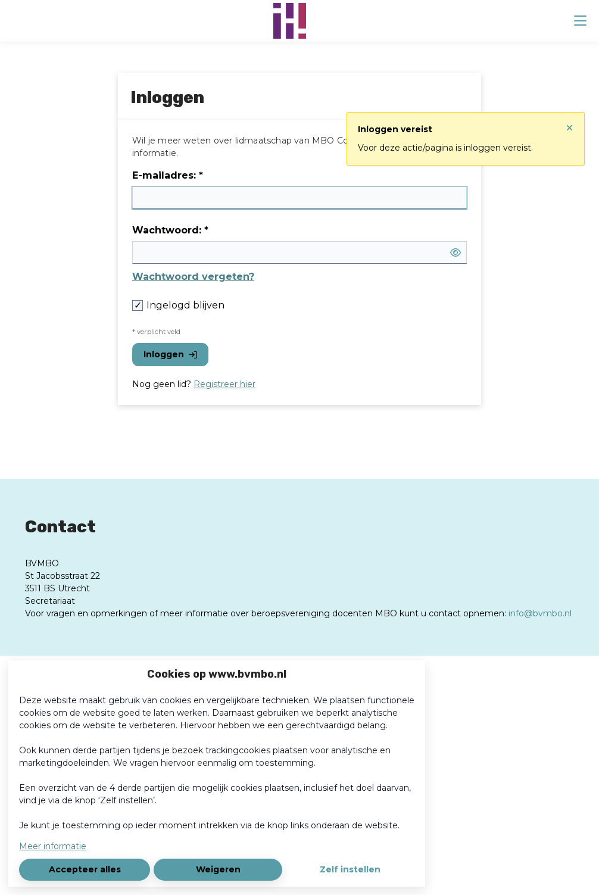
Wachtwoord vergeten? (193, 276)
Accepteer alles (85, 869)
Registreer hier (224, 384)
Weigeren (218, 869)
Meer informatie (52, 846)
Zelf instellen (350, 869)
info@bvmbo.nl (540, 613)
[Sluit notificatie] (569, 123)
